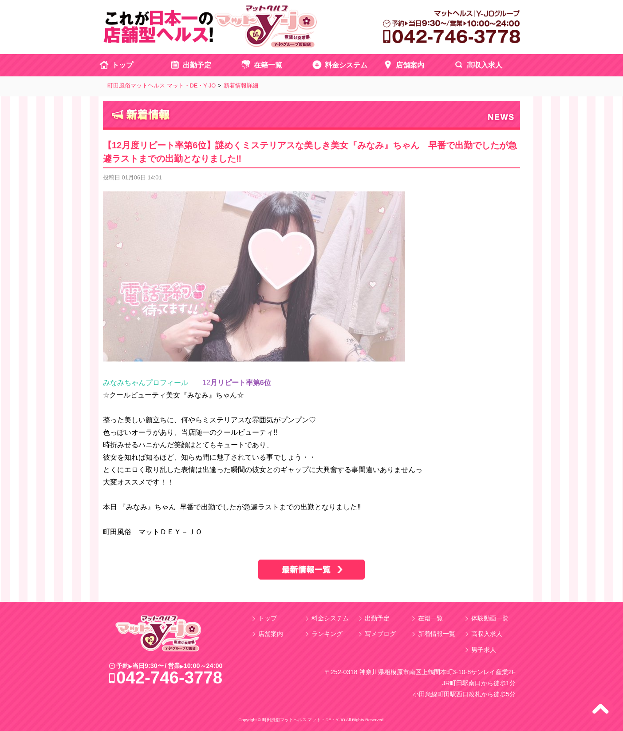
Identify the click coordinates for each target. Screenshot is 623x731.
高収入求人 (484, 65)
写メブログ (380, 633)
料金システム (346, 65)
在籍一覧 (268, 65)
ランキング (327, 633)
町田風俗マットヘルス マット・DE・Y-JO (161, 85)
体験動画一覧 (490, 618)
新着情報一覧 (436, 633)
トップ (122, 65)
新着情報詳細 (241, 85)
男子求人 (483, 649)
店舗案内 (410, 65)
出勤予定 (197, 65)
